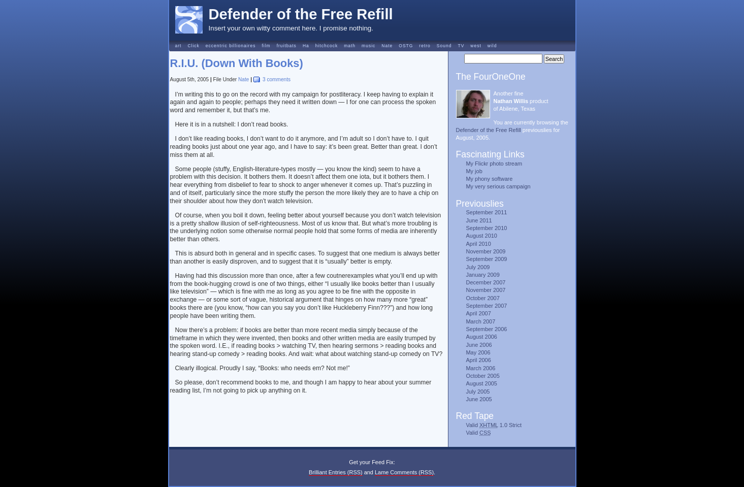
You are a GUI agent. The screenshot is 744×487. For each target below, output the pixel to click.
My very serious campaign (498, 186)
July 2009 (478, 267)
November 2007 (486, 290)
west (475, 45)
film (266, 45)
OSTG (406, 45)
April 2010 (478, 244)
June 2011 (479, 220)
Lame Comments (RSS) (404, 472)
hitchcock (326, 45)
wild (492, 45)
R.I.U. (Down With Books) (236, 63)
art (178, 45)
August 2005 (481, 383)
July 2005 (478, 391)
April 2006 (478, 360)
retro (424, 45)
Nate (387, 45)
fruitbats (287, 45)
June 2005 (479, 399)
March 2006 (481, 368)
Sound (444, 45)
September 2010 (486, 228)
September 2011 (486, 212)
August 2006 (481, 337)
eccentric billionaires (231, 45)
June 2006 (479, 345)
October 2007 (483, 298)
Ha (306, 45)
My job (474, 171)
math (349, 45)
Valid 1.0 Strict (494, 425)
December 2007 (486, 282)
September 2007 (486, 306)
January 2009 (483, 275)
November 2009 (486, 251)
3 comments (276, 79)
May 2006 (478, 352)
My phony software (489, 179)
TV (461, 45)
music (368, 45)
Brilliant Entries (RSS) (336, 472)
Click (193, 45)
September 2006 (486, 329)
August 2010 (481, 236)
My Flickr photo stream (494, 163)
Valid (478, 433)
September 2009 (486, 259)
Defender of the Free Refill (301, 14)
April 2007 (478, 313)
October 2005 (483, 376)
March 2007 (481, 321)
